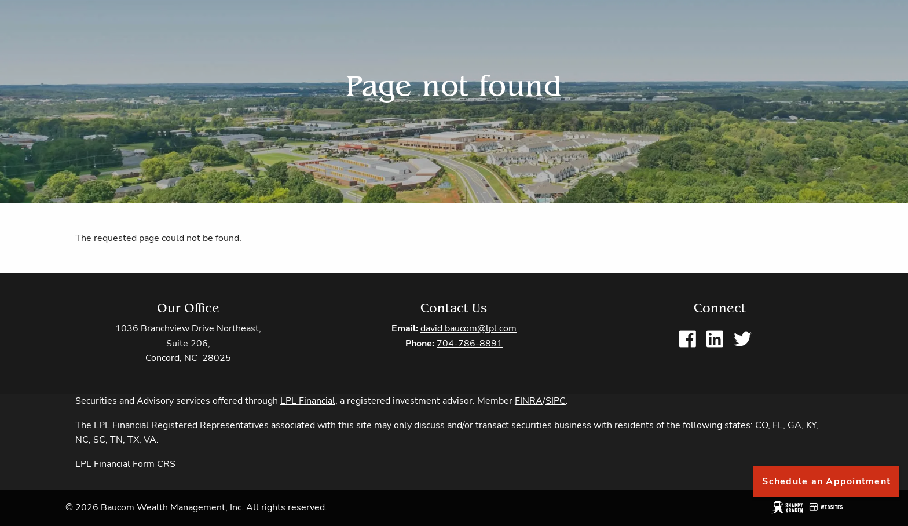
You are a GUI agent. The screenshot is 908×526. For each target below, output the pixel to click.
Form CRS (154, 464)
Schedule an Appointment (826, 481)
